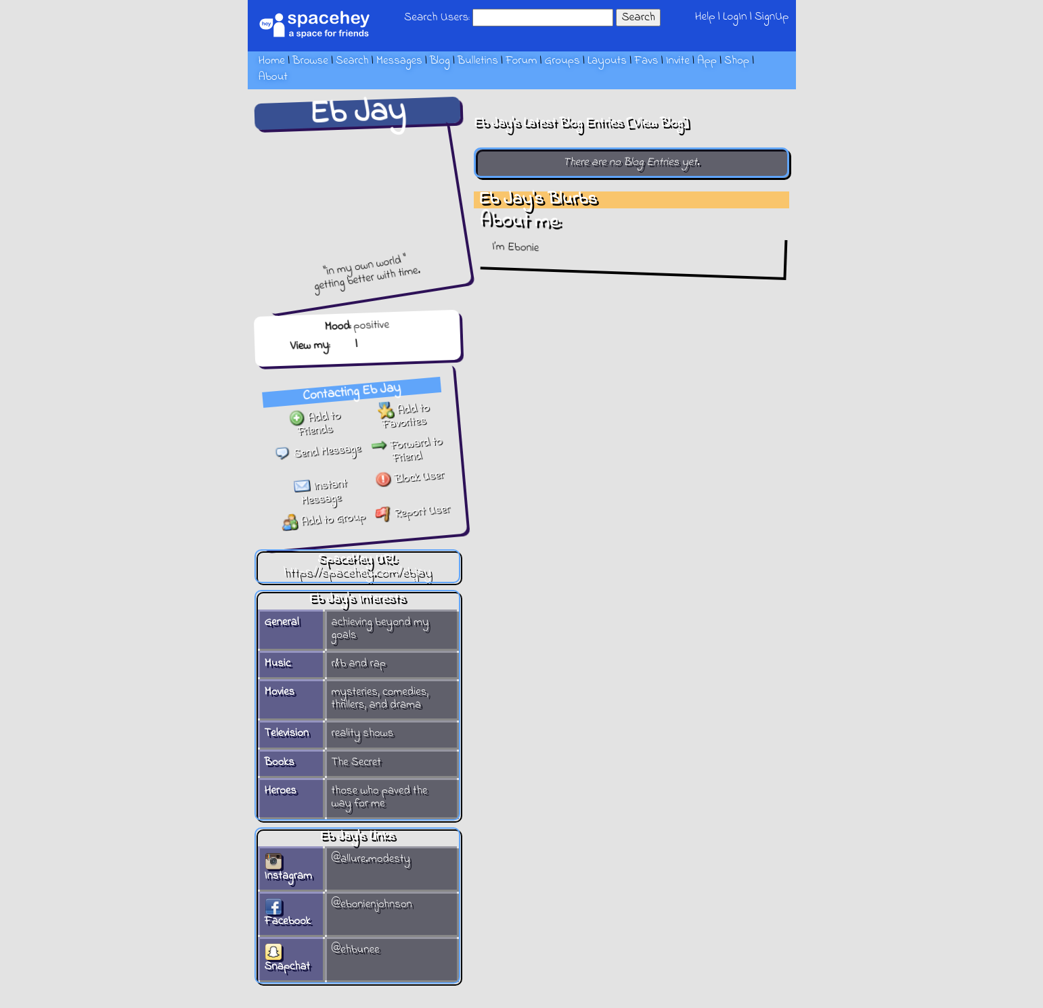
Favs (646, 61)
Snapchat (287, 960)
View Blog (658, 123)
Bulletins (478, 61)
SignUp (772, 16)
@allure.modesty (371, 859)
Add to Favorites (402, 416)
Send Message (317, 451)
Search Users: (437, 17)
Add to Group (323, 520)
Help (704, 16)
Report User (412, 511)
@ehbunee (356, 950)
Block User (409, 477)
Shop (736, 61)
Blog (440, 61)
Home (272, 61)
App (707, 61)
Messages (399, 61)
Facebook (288, 915)
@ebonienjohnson (372, 904)
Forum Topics (392, 343)
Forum (521, 61)
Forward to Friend (406, 450)
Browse (310, 61)
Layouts (607, 61)
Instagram (288, 869)
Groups (562, 61)
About (273, 77)
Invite (678, 61)
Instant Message (320, 492)
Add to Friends (314, 423)
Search (637, 17)
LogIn (735, 16)
